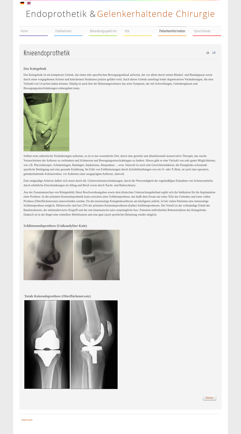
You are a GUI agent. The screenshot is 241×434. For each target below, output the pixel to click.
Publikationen (63, 31)
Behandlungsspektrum (103, 31)
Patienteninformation (172, 31)
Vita (127, 31)
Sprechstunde (202, 31)
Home (24, 31)
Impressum (26, 419)
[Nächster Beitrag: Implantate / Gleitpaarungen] (209, 397)
